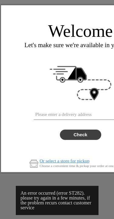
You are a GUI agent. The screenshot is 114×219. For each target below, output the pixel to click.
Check (80, 134)
